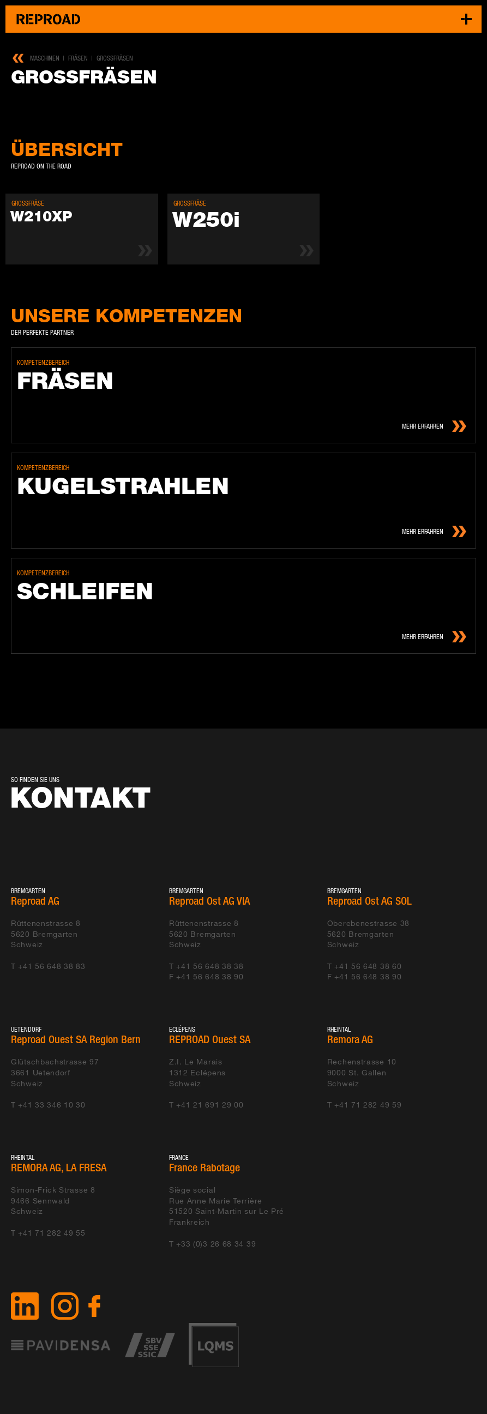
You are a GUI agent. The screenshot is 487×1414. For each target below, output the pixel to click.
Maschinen (44, 58)
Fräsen (78, 58)
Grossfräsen (115, 58)
